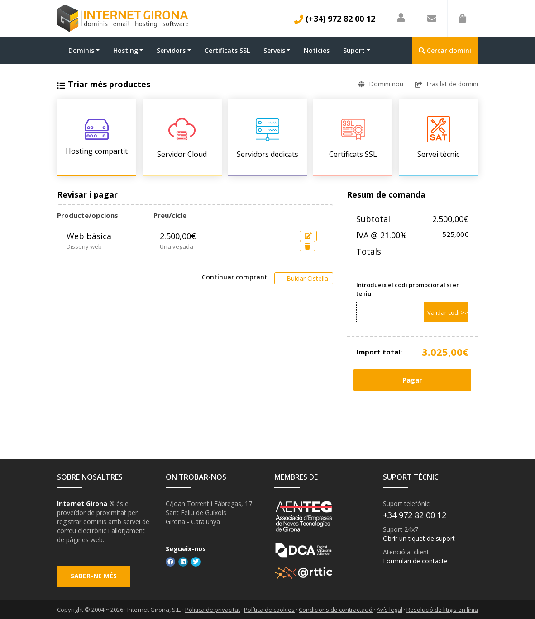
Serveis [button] (274, 50)
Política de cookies (269, 609)
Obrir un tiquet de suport (419, 538)
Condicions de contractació (336, 609)
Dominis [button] (81, 50)
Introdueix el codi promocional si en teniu (408, 289)
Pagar (412, 379)
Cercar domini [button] (445, 50)
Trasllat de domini (446, 84)
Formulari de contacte (415, 561)
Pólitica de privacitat (212, 609)
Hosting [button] (125, 50)
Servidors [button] (171, 50)
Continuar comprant (235, 277)
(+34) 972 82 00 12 (334, 18)
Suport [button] (354, 50)
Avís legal (389, 609)
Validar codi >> (447, 312)
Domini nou (380, 84)
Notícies (317, 50)
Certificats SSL (227, 50)
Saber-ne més (94, 576)
